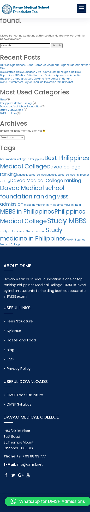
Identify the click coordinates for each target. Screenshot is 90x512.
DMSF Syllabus (19, 404)
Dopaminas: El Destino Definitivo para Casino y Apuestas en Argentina (41, 75)
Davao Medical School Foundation (20, 106)
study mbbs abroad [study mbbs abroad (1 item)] (12, 231)
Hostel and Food (21, 340)
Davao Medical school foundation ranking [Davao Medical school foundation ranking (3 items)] (32, 192)
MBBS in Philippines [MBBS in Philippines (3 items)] (27, 211)
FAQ (10, 359)
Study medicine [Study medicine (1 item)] (35, 231)
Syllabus (14, 330)
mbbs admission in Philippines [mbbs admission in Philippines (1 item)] (43, 205)
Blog (10, 349)
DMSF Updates (8, 113)
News (3, 99)
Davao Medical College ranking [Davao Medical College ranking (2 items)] (45, 180)
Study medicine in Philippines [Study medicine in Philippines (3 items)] (33, 234)
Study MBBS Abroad (11, 110)
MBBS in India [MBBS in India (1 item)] (72, 205)
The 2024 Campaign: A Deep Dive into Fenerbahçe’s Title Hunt (36, 78)
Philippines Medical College (16, 103)
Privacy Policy (18, 368)
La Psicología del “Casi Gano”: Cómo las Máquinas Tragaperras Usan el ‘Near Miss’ (45, 66)
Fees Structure (20, 321)
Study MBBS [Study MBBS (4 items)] (67, 221)
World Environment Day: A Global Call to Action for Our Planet (36, 82)
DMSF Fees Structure (25, 394)
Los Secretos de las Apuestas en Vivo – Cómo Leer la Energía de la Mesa (40, 72)
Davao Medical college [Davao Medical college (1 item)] (31, 175)
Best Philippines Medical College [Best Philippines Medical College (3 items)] (44, 162)
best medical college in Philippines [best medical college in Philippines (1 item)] (22, 159)
